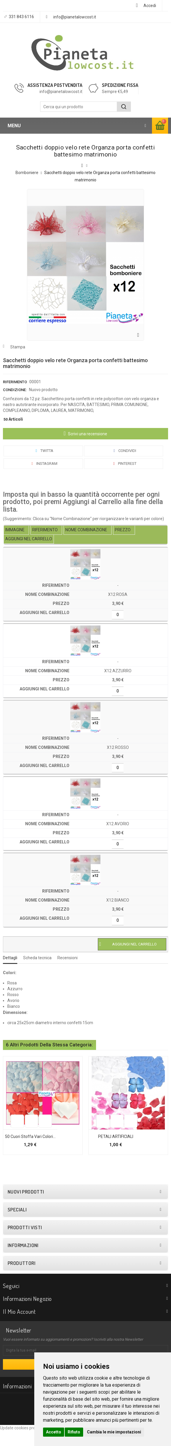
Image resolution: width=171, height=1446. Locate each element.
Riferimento (15, 382)
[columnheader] (16, 530)
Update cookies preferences (26, 1443)
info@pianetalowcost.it (74, 17)
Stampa (17, 347)
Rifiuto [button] (74, 1432)
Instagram (43, 463)
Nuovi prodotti (26, 1207)
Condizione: (15, 390)
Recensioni (67, 957)
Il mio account (19, 1326)
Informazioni (23, 1260)
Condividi (123, 450)
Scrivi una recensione (87, 433)
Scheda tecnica (37, 957)
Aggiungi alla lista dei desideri (12, 1134)
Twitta (43, 450)
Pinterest (123, 463)
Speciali (17, 1224)
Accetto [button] (53, 1432)
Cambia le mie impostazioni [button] (114, 1432)
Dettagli (10, 957)
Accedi (149, 5)
